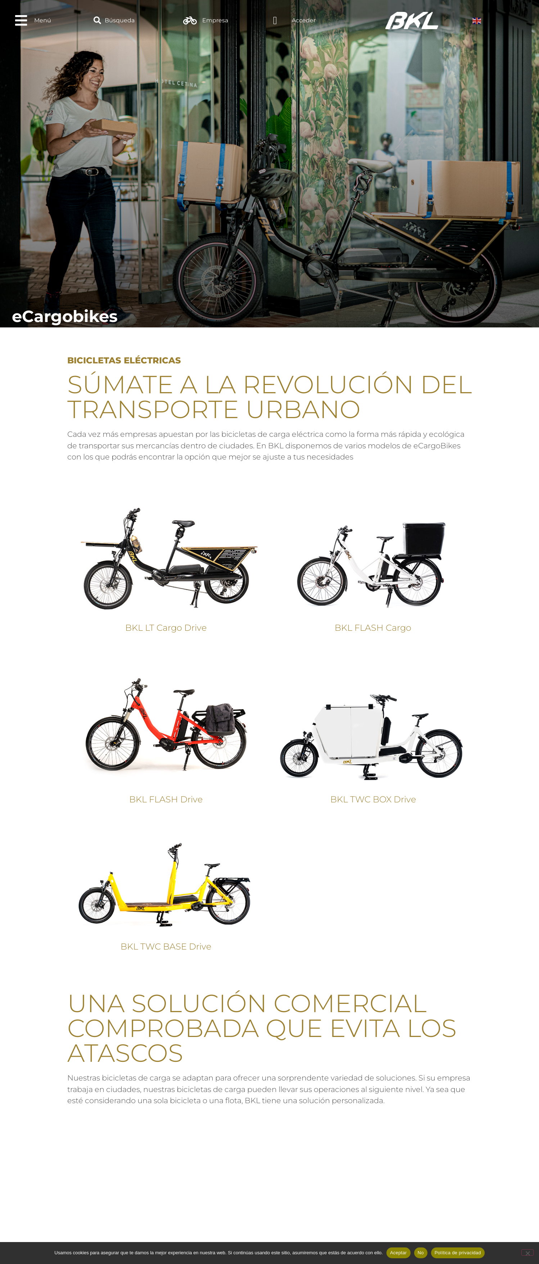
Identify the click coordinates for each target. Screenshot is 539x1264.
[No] (527, 1252)
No (421, 1252)
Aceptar (398, 1252)
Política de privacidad (458, 1252)
